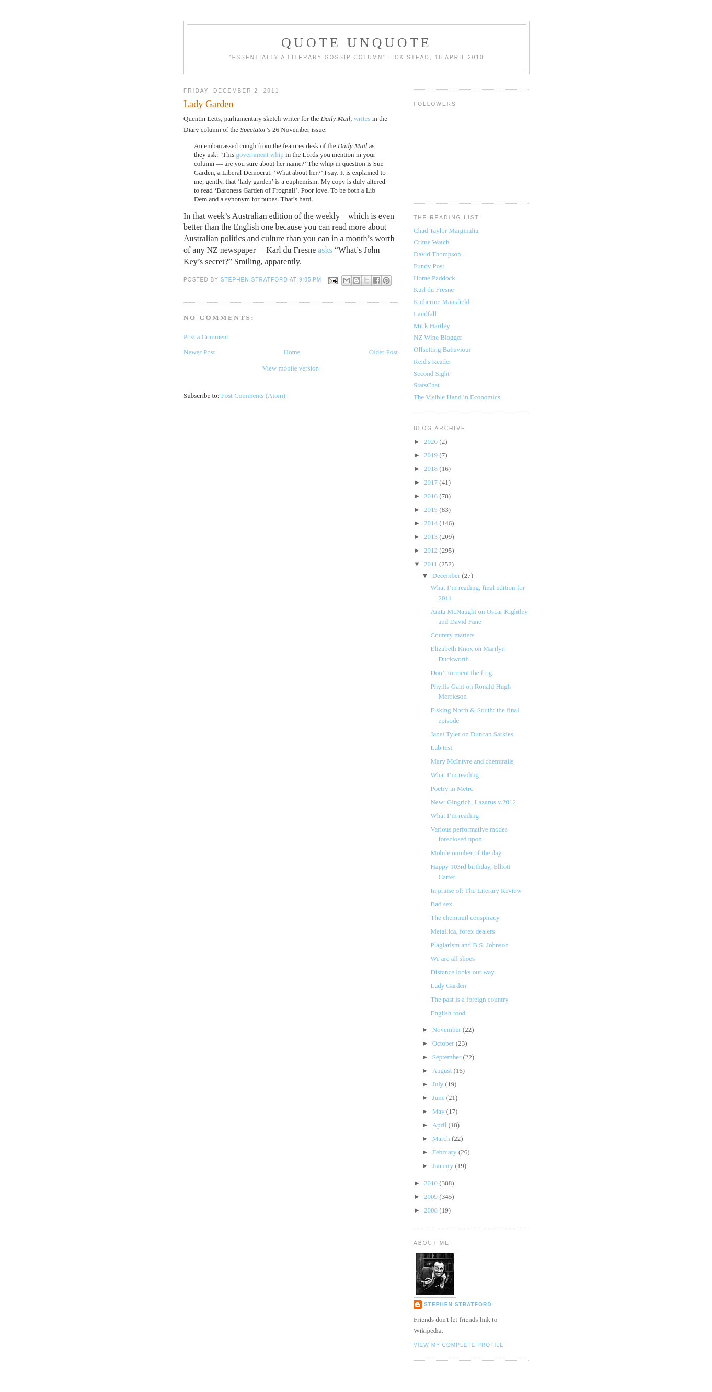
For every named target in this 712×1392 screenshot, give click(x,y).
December (447, 575)
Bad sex (441, 904)
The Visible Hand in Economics (457, 397)
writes (362, 118)
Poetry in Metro (451, 788)
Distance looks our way (462, 972)
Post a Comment (205, 337)
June (439, 1098)
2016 (431, 496)
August (443, 1070)
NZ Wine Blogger (438, 337)
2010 (431, 1183)
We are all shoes (452, 958)
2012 (431, 550)
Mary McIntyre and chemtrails (471, 761)
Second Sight (432, 373)
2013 (431, 537)
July (438, 1084)
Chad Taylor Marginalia (446, 230)
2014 (431, 523)
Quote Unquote (356, 42)
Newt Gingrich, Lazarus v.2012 (472, 802)
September (447, 1057)
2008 (431, 1210)
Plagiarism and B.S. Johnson (469, 945)
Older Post (383, 352)
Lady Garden (448, 986)
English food (447, 1013)
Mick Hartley (432, 326)
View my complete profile (459, 1345)
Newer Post (199, 352)
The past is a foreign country (469, 999)
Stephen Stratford (458, 1304)
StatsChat (427, 385)
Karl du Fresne (434, 290)
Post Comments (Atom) (253, 395)
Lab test (441, 747)
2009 (431, 1196)
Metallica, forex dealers (462, 931)
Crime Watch (431, 242)
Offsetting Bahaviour (442, 349)
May (439, 1111)
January (443, 1166)
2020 (431, 441)
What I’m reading (454, 775)
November (447, 1030)
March (442, 1138)
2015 (431, 509)
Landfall (425, 314)
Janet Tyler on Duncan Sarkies (471, 734)
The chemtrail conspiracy (464, 918)
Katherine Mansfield (441, 302)
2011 (431, 564)
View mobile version (290, 368)
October (444, 1043)
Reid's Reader (432, 361)
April (440, 1125)
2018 (431, 469)
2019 (431, 455)
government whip (260, 155)
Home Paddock (434, 278)
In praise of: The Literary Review (475, 890)
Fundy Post (429, 266)
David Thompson (437, 254)
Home (292, 352)
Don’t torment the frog (461, 673)
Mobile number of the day (465, 853)
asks (325, 249)
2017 (431, 482)
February (445, 1152)
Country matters (452, 635)
